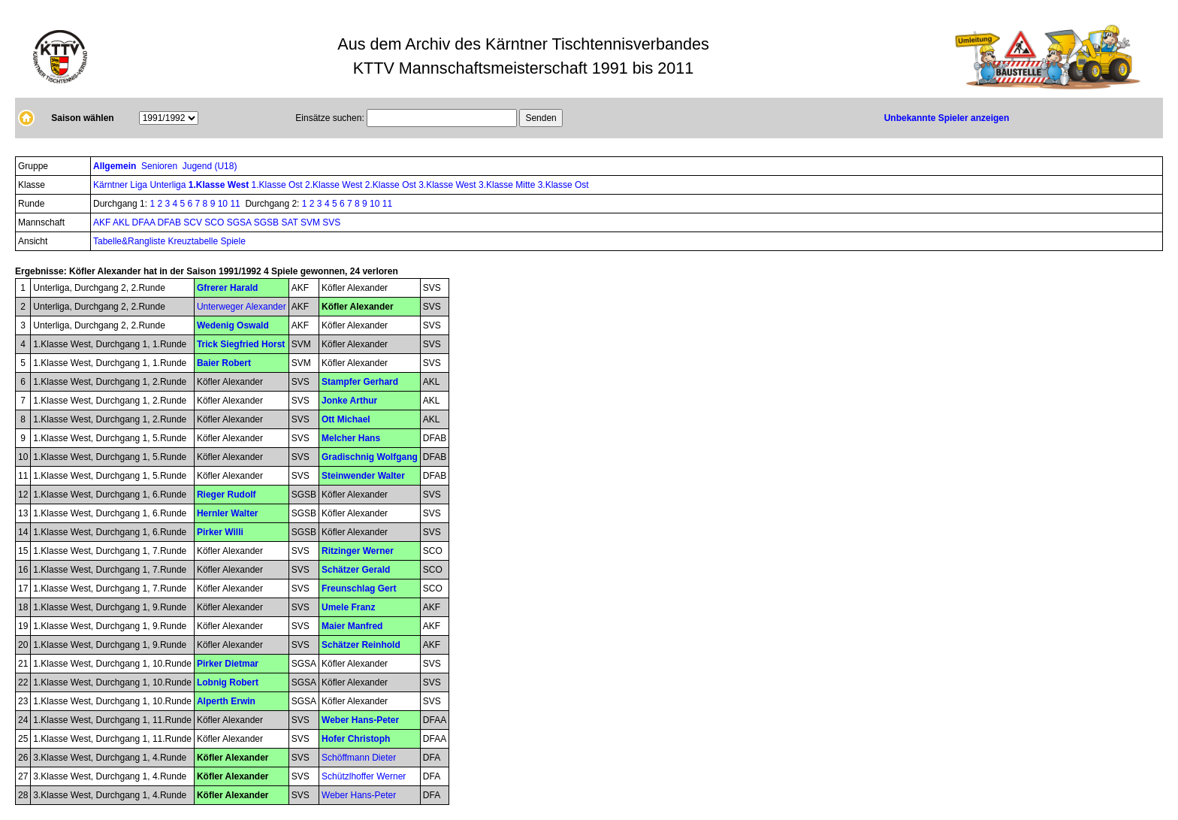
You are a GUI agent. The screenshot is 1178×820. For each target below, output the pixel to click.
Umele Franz (348, 607)
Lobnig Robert (227, 682)
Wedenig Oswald (233, 325)
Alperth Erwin (226, 701)
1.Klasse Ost (278, 185)
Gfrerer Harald (227, 288)
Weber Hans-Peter (360, 720)
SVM (311, 222)
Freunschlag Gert (359, 588)
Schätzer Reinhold (361, 645)
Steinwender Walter (363, 476)
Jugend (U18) (211, 166)
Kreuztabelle (193, 241)
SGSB (268, 222)
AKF (103, 222)
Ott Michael (346, 419)
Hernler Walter (227, 513)
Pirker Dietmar (227, 663)
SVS (331, 222)
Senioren (160, 166)
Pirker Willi (220, 532)
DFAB (171, 222)
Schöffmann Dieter (359, 757)
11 (235, 203)
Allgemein (116, 166)
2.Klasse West (335, 185)
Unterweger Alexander (241, 306)
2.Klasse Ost (391, 185)
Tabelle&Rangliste (129, 241)
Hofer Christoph (356, 739)
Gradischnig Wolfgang (370, 457)
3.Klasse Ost (563, 185)
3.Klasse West (448, 185)
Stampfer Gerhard (360, 382)
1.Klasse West (220, 185)
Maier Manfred (352, 626)
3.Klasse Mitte (508, 185)
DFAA (145, 222)
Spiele (232, 241)
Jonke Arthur (349, 400)
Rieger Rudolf (226, 494)
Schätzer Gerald (356, 569)
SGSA (240, 222)
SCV (193, 222)
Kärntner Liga (121, 185)
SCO (215, 222)
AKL (122, 222)
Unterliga (169, 185)
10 (223, 203)
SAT (291, 222)
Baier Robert (224, 363)
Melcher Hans (351, 438)
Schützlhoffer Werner (364, 776)
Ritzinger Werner (358, 551)
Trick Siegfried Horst (241, 344)
